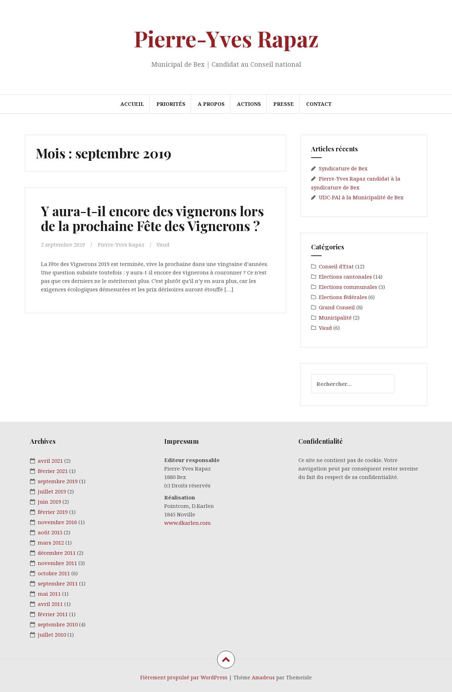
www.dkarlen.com (187, 522)
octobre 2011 (54, 573)
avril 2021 (50, 460)
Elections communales (348, 286)
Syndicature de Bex (343, 168)
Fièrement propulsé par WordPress (183, 677)
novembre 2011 (57, 562)
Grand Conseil (337, 307)
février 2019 (53, 511)
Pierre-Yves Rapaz (226, 38)
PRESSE (283, 104)
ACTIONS (249, 104)
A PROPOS (211, 104)
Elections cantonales (345, 276)
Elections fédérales (343, 297)
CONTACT (319, 104)
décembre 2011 (57, 552)
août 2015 (50, 532)
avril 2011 (50, 603)
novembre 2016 (57, 522)
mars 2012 (51, 542)
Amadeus (263, 677)
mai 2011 (49, 593)
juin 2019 (49, 501)
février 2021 (53, 470)
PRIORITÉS (170, 104)
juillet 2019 (52, 491)
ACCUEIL (132, 104)
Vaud (163, 244)
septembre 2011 (58, 583)
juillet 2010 (52, 634)
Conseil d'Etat (336, 266)
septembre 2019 (58, 481)
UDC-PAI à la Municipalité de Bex (361, 197)
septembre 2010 (58, 624)
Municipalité (335, 317)
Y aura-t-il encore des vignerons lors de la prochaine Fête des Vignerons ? (153, 218)
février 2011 (53, 614)
